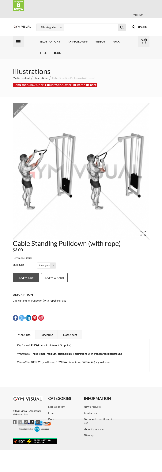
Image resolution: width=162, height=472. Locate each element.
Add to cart (25, 278)
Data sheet (70, 334)
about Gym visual (94, 429)
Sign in (142, 27)
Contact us (90, 412)
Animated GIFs (78, 41)
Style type (19, 264)
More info (24, 334)
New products (92, 406)
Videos (100, 41)
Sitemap (88, 435)
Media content (56, 406)
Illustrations (50, 41)
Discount (47, 334)
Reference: (19, 257)
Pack (116, 41)
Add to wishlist (54, 278)
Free (43, 52)
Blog (57, 52)
